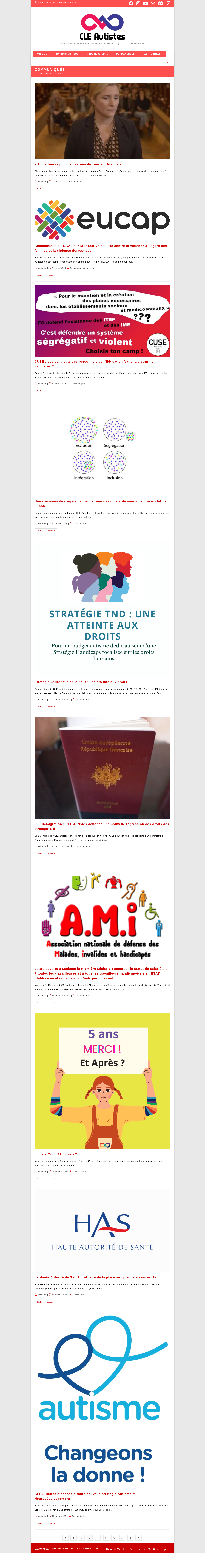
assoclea (42, 182)
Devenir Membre (116, 1549)
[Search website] (168, 63)
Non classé (91, 268)
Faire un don (137, 1549)
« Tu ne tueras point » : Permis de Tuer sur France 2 (78, 164)
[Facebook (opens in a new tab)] (131, 3)
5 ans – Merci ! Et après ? (56, 1154)
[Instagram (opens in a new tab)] (138, 3)
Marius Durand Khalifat (88, 1548)
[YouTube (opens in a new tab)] (145, 3)
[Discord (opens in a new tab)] (161, 3)
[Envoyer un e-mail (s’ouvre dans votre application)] (153, 3)
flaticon (46, 1550)
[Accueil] (35, 73)
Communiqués (76, 182)
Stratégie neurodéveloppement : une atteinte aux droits (81, 682)
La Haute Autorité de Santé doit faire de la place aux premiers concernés (96, 1277)
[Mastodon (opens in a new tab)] (168, 3)
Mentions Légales (159, 1549)
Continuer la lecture (47, 188)
